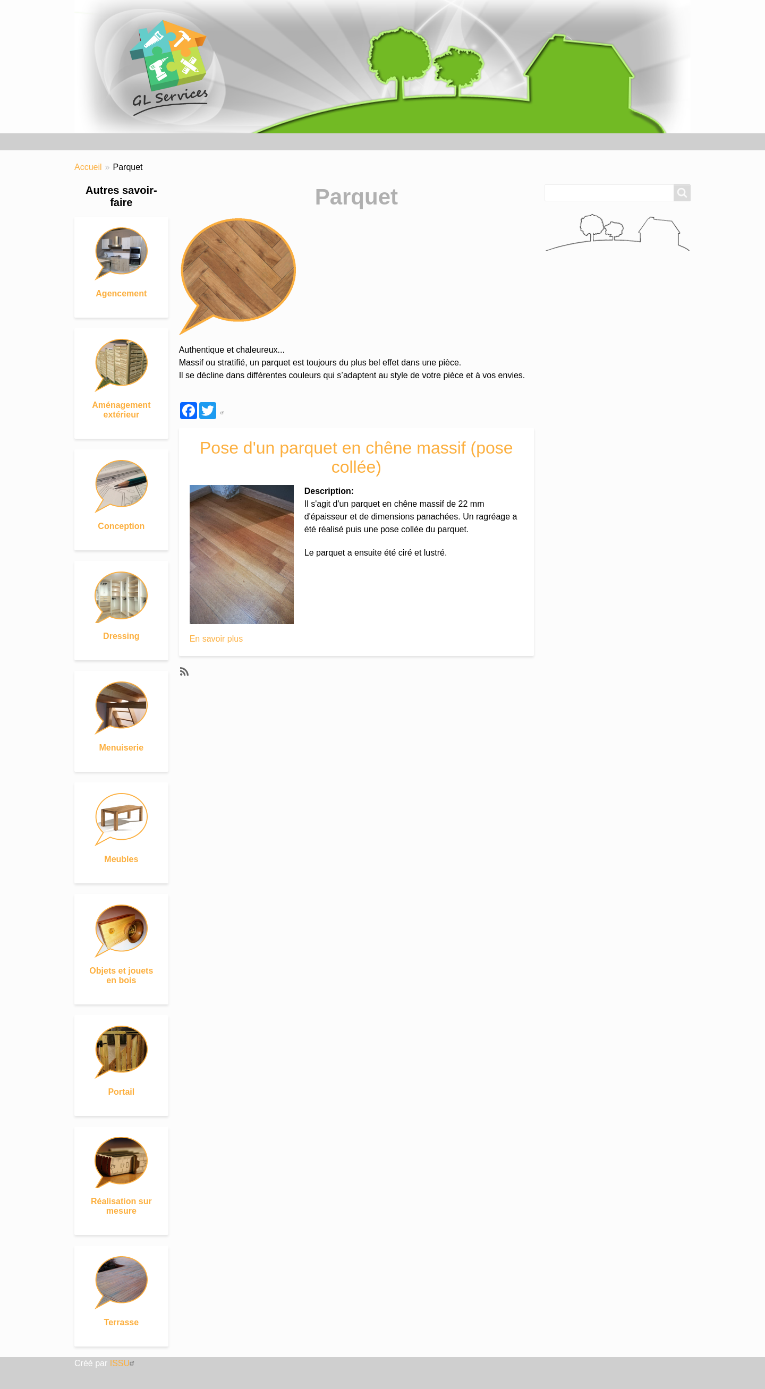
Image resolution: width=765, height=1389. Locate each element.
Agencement (121, 293)
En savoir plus (216, 638)
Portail (121, 1091)
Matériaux (293, 141)
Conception (121, 526)
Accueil (93, 141)
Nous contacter (361, 141)
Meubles (121, 859)
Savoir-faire (231, 141)
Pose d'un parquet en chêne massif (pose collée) (356, 457)
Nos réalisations (159, 141)
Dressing (121, 636)
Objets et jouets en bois (121, 975)
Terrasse (121, 1322)
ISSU (123, 1363)
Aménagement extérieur (121, 409)
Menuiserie (121, 747)
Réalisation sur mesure (121, 1206)
